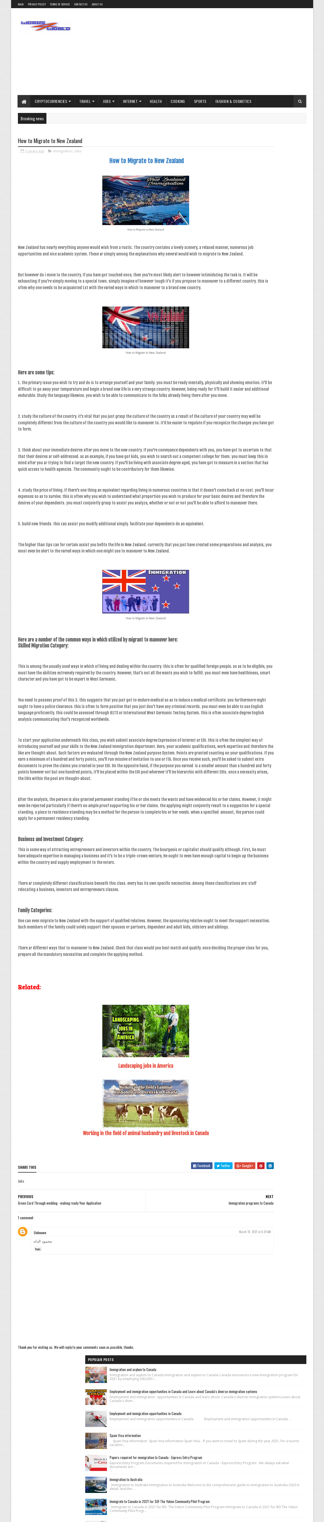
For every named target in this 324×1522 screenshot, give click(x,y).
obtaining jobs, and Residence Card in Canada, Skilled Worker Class (269, 371)
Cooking (178, 101)
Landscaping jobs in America (114, 1157)
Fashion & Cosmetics (233, 101)
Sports (200, 101)
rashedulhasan (65, 1515)
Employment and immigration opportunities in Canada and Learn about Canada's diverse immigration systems (274, 183)
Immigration (62, 152)
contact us (81, 4)
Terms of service (60, 4)
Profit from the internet (237, 529)
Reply (37, 1340)
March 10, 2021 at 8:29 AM (191, 1323)
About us (97, 4)
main (21, 4)
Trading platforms (234, 538)
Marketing (295, 519)
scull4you (101, 1515)
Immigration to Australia (260, 308)
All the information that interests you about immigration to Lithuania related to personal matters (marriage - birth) (274, 408)
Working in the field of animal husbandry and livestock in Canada (114, 1225)
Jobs (107, 101)
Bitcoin (244, 500)
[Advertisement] (207, 52)
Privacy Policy (37, 4)
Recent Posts (241, 472)
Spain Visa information (259, 246)
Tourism (279, 529)
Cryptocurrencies (51, 101)
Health (156, 101)
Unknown (40, 1324)
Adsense (228, 500)
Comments (285, 472)
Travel (85, 101)
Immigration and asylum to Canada (267, 150)
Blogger (261, 500)
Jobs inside (275, 519)
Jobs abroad (253, 519)
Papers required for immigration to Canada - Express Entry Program (274, 277)
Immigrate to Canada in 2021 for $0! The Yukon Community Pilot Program (272, 338)
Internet (130, 101)
